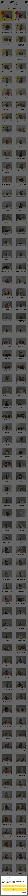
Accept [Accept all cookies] (14, 885)
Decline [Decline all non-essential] (14, 889)
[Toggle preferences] (24, 892)
